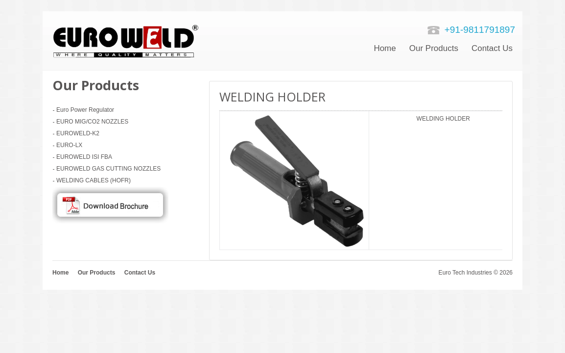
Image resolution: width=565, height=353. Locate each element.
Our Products (433, 48)
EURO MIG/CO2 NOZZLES (92, 121)
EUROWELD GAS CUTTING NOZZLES (108, 168)
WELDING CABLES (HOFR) (93, 180)
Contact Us (139, 272)
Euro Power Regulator (85, 109)
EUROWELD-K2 (77, 133)
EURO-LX (69, 145)
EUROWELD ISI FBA (84, 156)
